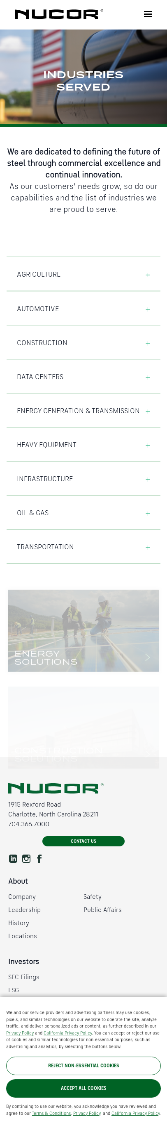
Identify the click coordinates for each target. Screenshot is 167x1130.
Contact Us (83, 841)
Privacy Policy (20, 1053)
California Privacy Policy (68, 1053)
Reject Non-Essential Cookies (83, 1086)
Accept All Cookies (84, 1108)
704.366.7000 (28, 824)
